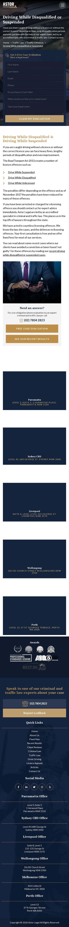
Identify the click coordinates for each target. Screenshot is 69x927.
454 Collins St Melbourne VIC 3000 (34, 887)
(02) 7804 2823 (32, 320)
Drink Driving (34, 759)
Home (6, 42)
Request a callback (34, 713)
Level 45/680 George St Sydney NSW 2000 (34, 828)
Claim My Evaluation (34, 118)
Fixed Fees (34, 739)
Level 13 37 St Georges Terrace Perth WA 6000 (34, 907)
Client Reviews (34, 747)
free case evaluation (32, 328)
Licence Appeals (34, 763)
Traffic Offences (35, 42)
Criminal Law (34, 751)
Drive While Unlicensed (21, 183)
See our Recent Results (32, 339)
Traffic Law (18, 42)
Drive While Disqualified (22, 177)
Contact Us (34, 771)
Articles (34, 767)
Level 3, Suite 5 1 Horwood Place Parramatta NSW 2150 (34, 808)
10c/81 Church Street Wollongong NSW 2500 (34, 869)
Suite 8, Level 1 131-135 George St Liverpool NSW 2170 (34, 848)
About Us (34, 735)
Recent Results (34, 743)
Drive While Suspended (21, 172)
